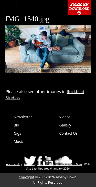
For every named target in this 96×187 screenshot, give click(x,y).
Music (18, 141)
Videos (65, 116)
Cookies (29, 164)
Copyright (26, 177)
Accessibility (14, 164)
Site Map (76, 164)
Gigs (17, 133)
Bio (16, 125)
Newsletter (23, 116)
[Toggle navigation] (10, 7)
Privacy (41, 164)
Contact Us (68, 133)
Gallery (65, 125)
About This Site (58, 164)
